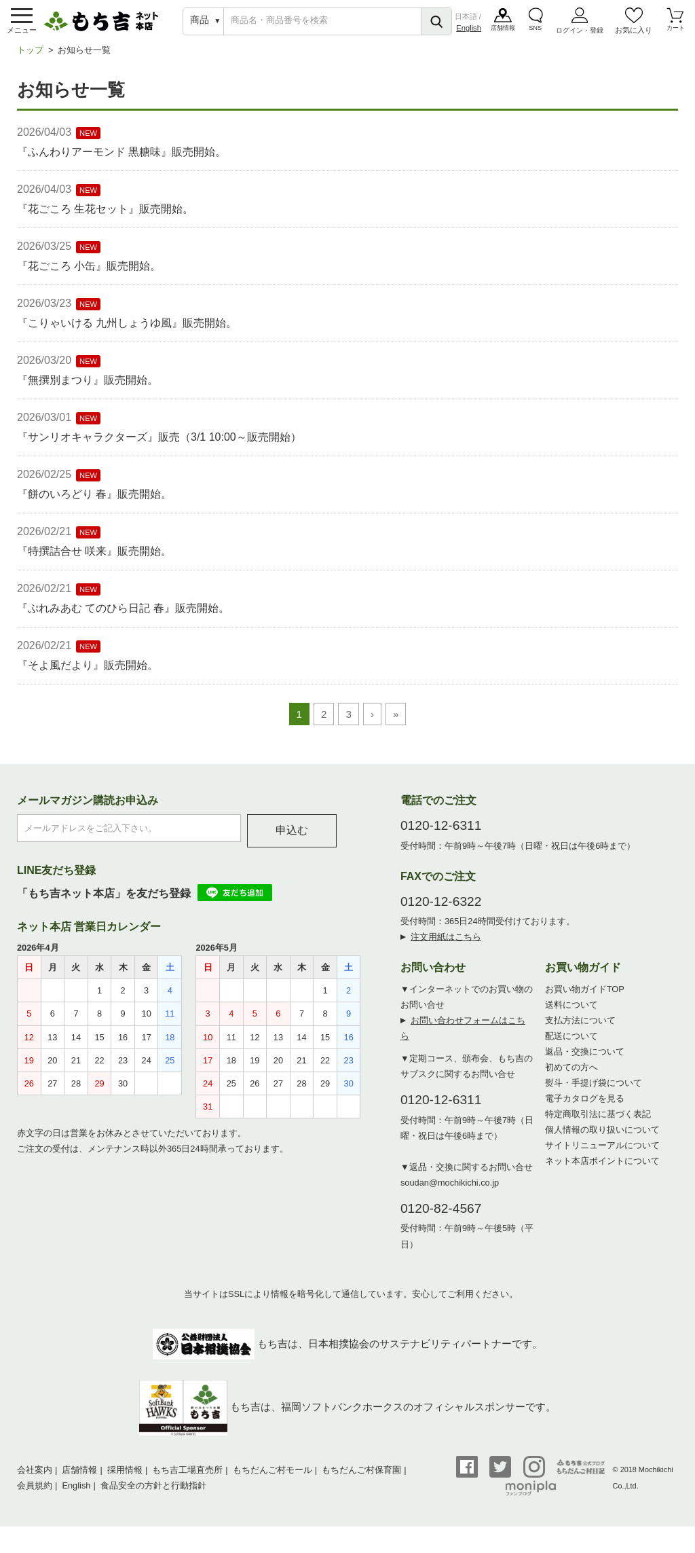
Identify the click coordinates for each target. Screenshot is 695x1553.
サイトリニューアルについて (602, 1153)
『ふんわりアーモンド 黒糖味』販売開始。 (121, 159)
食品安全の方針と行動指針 (153, 1493)
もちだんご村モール (272, 1477)
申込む (292, 837)
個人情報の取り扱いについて (602, 1137)
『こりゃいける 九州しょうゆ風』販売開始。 (127, 330)
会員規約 (34, 1493)
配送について (571, 1043)
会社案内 (34, 1477)
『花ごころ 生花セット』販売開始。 (105, 216)
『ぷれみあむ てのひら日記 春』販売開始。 (123, 615)
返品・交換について (584, 1059)
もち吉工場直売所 (187, 1477)
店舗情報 (504, 33)
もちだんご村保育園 (361, 1477)
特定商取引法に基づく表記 (598, 1121)
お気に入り (633, 33)
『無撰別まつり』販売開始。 (87, 387)
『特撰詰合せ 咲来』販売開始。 (94, 558)
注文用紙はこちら (446, 944)
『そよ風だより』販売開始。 (87, 672)
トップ (30, 57)
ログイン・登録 (579, 33)
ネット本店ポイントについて (602, 1168)
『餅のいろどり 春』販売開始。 (94, 501)
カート (675, 33)
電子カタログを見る (584, 1106)
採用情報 (125, 1477)
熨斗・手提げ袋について (593, 1090)
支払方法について (580, 1028)
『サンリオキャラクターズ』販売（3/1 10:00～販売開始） (159, 444)
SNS (536, 33)
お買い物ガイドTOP (584, 996)
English (468, 31)
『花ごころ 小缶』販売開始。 (89, 273)
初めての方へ (571, 1075)
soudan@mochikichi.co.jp (449, 1190)
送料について (571, 1012)
